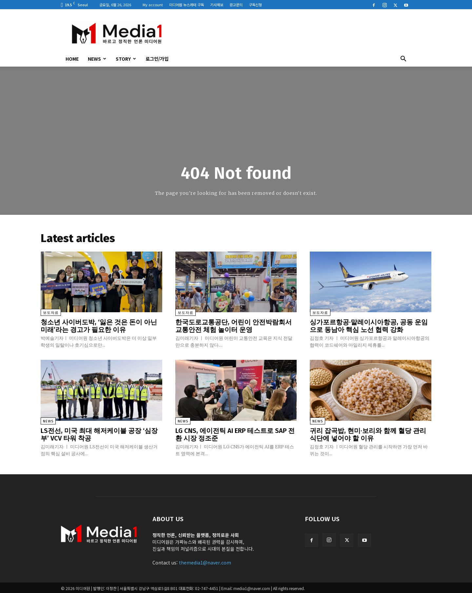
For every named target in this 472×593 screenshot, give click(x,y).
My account (153, 4)
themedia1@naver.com (205, 561)
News (97, 58)
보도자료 (51, 313)
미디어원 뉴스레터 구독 (186, 4)
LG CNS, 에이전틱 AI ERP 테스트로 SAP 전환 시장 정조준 (235, 433)
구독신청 (255, 4)
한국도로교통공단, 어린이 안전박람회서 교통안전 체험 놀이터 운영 (233, 326)
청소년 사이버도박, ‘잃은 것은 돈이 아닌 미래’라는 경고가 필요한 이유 (99, 326)
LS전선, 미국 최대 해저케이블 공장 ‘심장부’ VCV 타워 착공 (99, 433)
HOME (72, 58)
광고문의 (236, 4)
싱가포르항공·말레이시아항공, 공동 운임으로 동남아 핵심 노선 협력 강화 (369, 326)
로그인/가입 (157, 58)
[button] (403, 59)
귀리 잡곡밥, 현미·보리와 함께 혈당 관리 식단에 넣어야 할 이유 (368, 433)
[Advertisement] (291, 33)
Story (126, 58)
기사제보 (216, 4)
